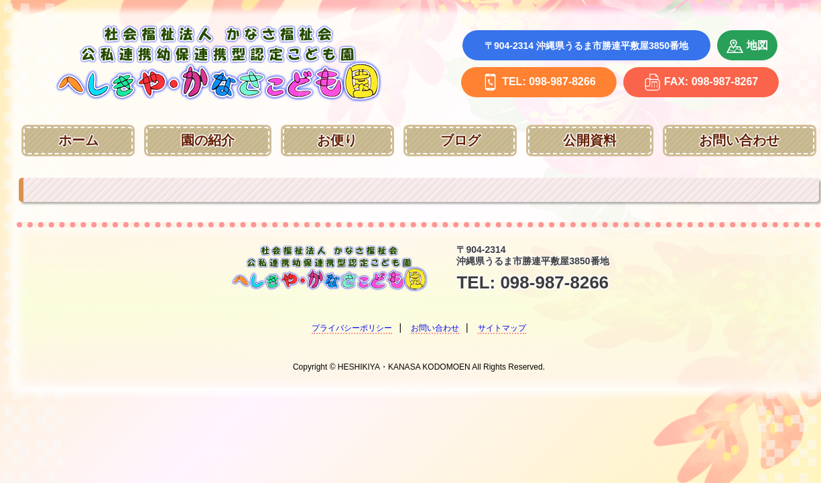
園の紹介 (208, 140)
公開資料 (590, 140)
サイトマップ (502, 328)
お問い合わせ (739, 140)
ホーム (78, 140)
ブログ (460, 140)
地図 (747, 46)
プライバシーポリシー (352, 328)
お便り (337, 140)
